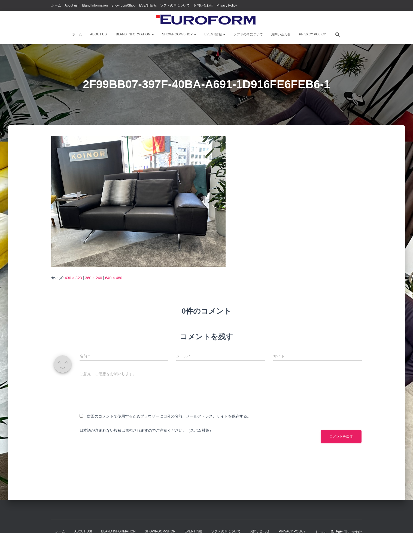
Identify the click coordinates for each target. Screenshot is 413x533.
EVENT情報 (148, 5)
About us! (71, 5)
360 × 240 (93, 278)
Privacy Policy (227, 5)
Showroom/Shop (123, 5)
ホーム (56, 5)
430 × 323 (73, 278)
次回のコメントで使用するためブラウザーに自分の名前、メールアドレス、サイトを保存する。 (169, 416)
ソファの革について (175, 5)
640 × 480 (113, 278)
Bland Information (95, 5)
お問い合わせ (203, 5)
